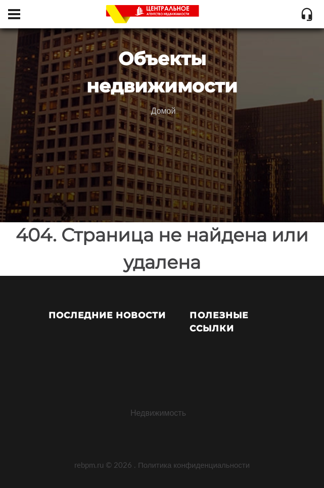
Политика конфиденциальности (194, 464)
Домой (163, 110)
